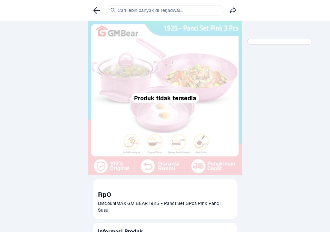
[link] (97, 10)
